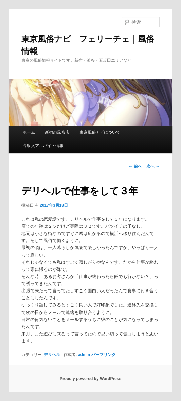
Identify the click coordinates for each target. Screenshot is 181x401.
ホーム (29, 132)
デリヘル (52, 354)
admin (84, 354)
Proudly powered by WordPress (90, 378)
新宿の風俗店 (57, 132)
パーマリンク (103, 354)
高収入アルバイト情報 (43, 145)
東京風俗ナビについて (99, 132)
